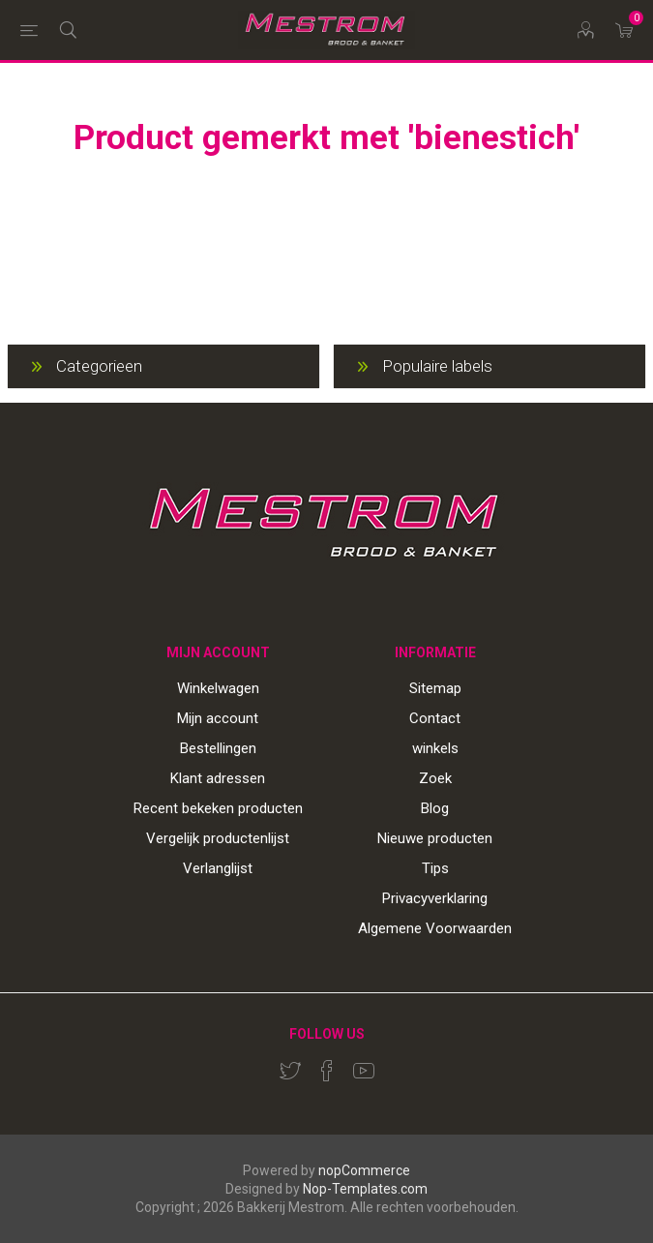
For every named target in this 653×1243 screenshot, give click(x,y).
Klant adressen (217, 778)
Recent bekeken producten (218, 808)
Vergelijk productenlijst (217, 838)
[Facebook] (327, 1070)
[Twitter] (290, 1070)
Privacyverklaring (435, 898)
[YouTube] (363, 1070)
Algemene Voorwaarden (435, 928)
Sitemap (435, 688)
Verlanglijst (217, 868)
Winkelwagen (218, 688)
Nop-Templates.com (365, 1189)
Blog (435, 808)
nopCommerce (364, 1170)
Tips (435, 868)
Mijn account (217, 718)
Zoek (435, 778)
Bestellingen (218, 748)
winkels (435, 748)
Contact (434, 718)
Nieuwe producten (434, 838)
